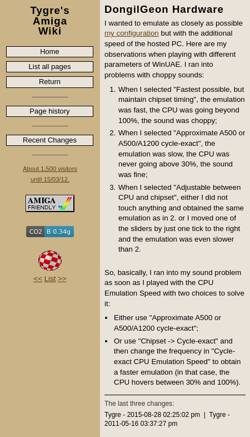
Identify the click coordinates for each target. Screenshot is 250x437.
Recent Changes (50, 140)
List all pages (50, 66)
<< (37, 278)
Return (50, 81)
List (50, 278)
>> (62, 278)
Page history (49, 111)
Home (49, 51)
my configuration (131, 33)
